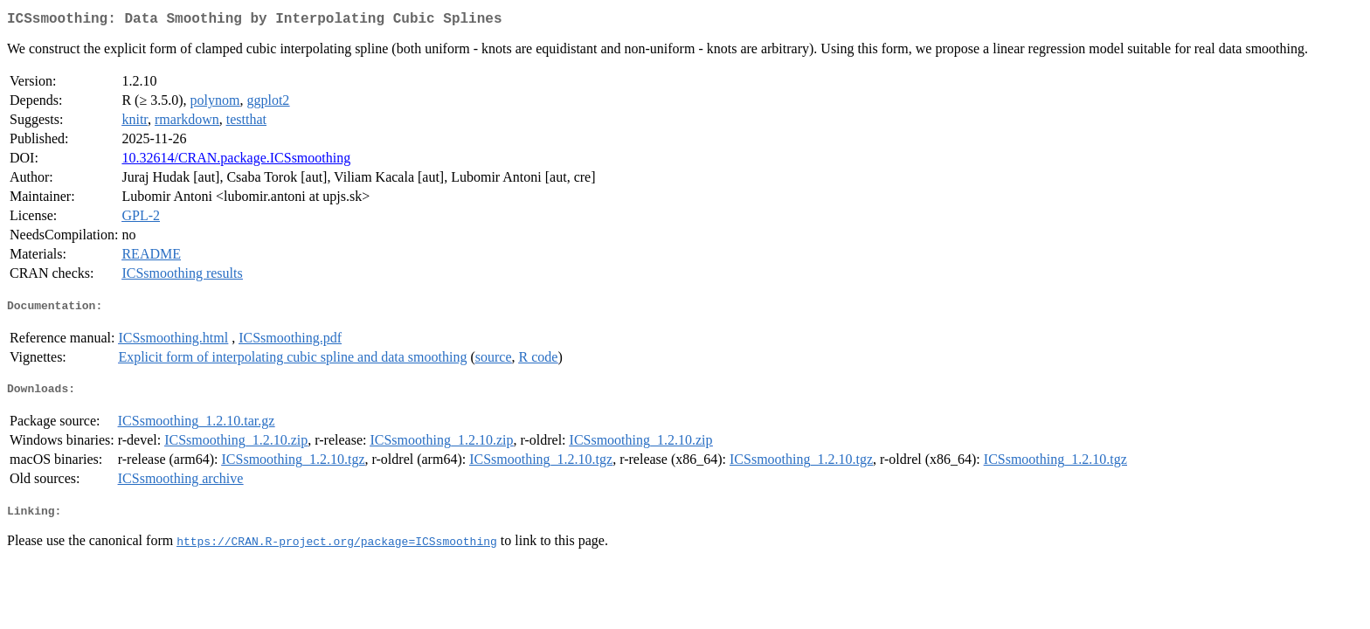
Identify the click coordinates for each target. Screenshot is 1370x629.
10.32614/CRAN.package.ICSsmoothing (235, 161)
